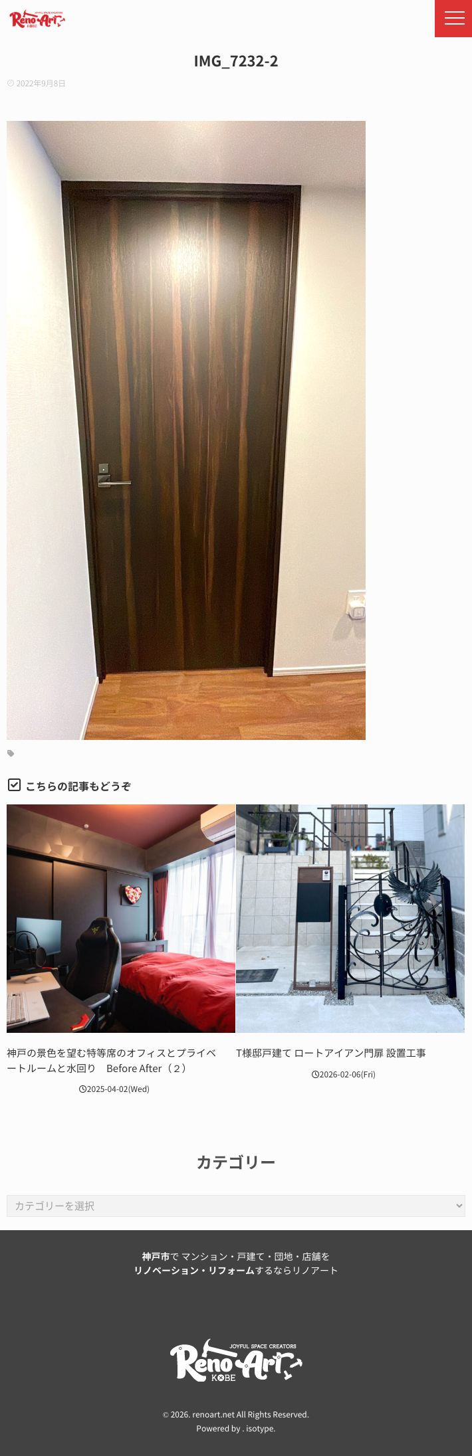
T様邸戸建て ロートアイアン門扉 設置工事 (331, 1053)
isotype (259, 1429)
